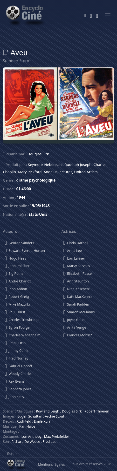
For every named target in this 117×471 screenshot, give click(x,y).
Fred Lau (49, 441)
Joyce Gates (74, 318)
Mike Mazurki (17, 303)
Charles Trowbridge (22, 318)
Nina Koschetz (76, 288)
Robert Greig (17, 295)
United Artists (85, 171)
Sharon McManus (79, 311)
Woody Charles (18, 372)
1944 (21, 197)
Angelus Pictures (58, 171)
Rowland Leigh (47, 411)
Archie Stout (54, 416)
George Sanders (19, 242)
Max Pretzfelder (56, 436)
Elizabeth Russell (78, 272)
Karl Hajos (27, 426)
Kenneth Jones (18, 388)
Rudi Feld (24, 421)
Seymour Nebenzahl (45, 164)
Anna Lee (72, 249)
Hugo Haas (15, 257)
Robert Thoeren (96, 411)
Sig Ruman (15, 272)
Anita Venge (74, 326)
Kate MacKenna (77, 295)
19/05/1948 (40, 205)
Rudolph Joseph (78, 164)
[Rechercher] (91, 15)
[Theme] (85, 15)
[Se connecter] (97, 15)
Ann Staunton (76, 280)
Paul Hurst (15, 311)
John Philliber (17, 265)
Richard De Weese (26, 441)
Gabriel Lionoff (18, 365)
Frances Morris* (78, 334)
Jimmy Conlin (17, 349)
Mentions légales (51, 464)
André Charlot (18, 280)
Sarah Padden (76, 303)
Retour (11, 453)
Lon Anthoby (31, 436)
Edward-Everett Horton (25, 249)
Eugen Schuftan (29, 416)
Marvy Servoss (76, 265)
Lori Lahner (74, 257)
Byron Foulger (18, 326)
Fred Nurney (16, 357)
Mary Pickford (30, 171)
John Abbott (16, 288)
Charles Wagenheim (23, 334)
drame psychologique (36, 180)
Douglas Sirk (38, 153)
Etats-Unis (38, 214)
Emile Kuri (42, 421)
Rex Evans (14, 380)
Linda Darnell (75, 242)
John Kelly (14, 395)
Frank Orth (15, 342)
